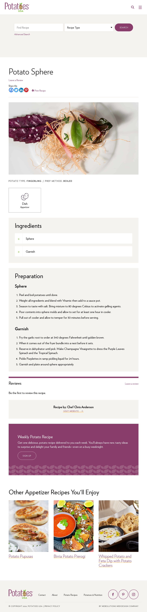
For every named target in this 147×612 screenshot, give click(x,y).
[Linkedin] (21, 90)
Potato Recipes (70, 594)
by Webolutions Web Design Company (118, 606)
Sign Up (27, 455)
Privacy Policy (52, 606)
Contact (42, 594)
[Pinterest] (26, 90)
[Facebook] (11, 90)
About (55, 594)
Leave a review (131, 383)
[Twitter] (16, 90)
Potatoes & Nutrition (93, 594)
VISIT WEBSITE (71, 411)
